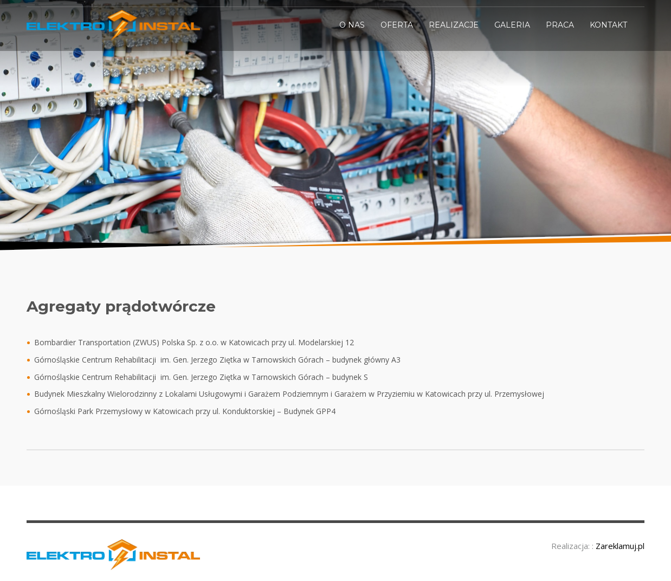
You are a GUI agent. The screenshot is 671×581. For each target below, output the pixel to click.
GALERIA (512, 25)
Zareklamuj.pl (620, 545)
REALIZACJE (454, 25)
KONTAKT (608, 25)
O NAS (352, 25)
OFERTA (396, 25)
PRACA (560, 25)
